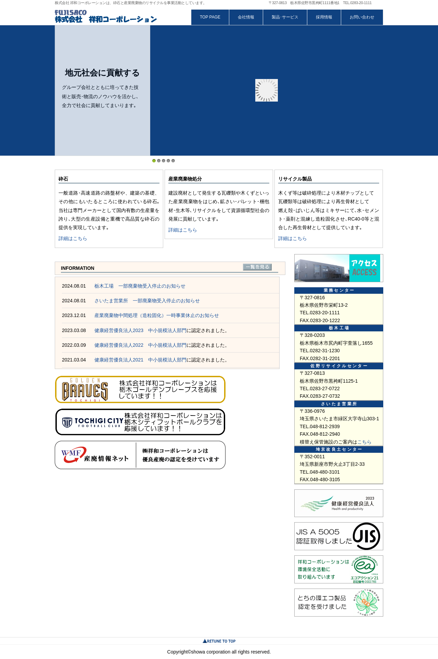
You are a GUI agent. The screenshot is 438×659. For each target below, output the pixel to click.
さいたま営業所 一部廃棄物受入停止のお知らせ (147, 300)
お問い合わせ (362, 17)
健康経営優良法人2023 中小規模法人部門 (140, 330)
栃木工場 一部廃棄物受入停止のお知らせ (139, 286)
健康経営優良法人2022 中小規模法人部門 (140, 345)
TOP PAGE (210, 17)
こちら (364, 442)
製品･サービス (285, 17)
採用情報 (324, 17)
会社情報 (246, 17)
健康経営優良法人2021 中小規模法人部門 (140, 360)
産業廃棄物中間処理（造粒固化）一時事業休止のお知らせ (156, 315)
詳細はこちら (73, 238)
